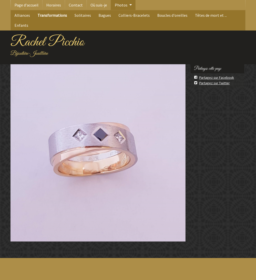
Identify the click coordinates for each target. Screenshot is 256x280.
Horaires (53, 5)
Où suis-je (98, 5)
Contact (76, 5)
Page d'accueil (26, 5)
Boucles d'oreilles (172, 15)
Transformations (52, 15)
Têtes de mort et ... (211, 15)
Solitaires (82, 15)
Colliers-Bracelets (134, 15)
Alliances (22, 15)
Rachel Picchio (47, 42)
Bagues (104, 15)
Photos (121, 5)
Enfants (21, 25)
